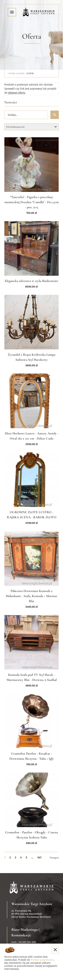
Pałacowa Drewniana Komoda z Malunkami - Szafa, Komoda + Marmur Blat (31, 596)
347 (39, 857)
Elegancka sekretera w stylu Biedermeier (31, 281)
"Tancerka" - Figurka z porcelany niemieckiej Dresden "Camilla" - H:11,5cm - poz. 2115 (31, 202)
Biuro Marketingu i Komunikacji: (25, 932)
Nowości (10, 102)
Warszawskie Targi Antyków (31, 904)
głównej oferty (16, 92)
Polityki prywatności (42, 959)
